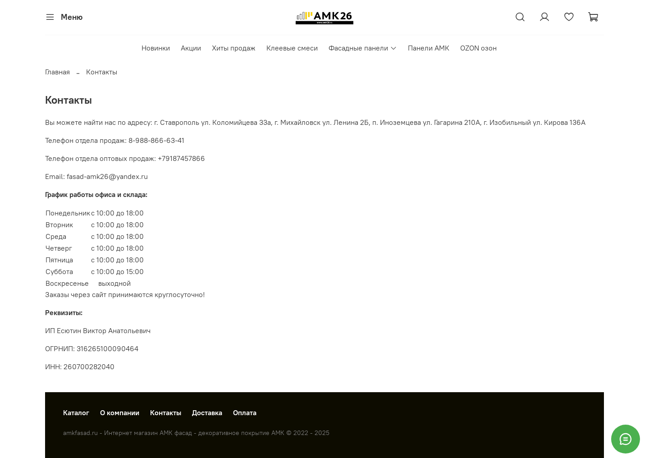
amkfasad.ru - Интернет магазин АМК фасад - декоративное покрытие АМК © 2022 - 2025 (196, 433)
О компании (119, 412)
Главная (57, 71)
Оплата (244, 412)
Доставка (207, 412)
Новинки (156, 47)
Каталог (76, 412)
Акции (191, 47)
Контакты (165, 412)
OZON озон (478, 47)
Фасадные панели (363, 47)
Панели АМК (428, 47)
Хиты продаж (234, 47)
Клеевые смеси (292, 47)
